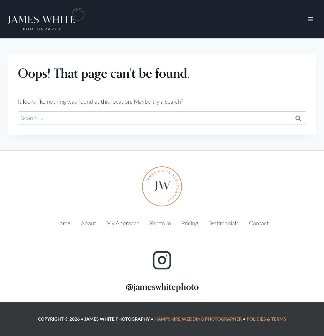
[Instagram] (162, 260)
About (88, 223)
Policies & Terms (266, 319)
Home (62, 223)
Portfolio (160, 223)
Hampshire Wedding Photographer (198, 319)
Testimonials (224, 223)
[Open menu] (310, 19)
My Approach (123, 223)
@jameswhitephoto (162, 287)
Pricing (189, 223)
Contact (259, 223)
